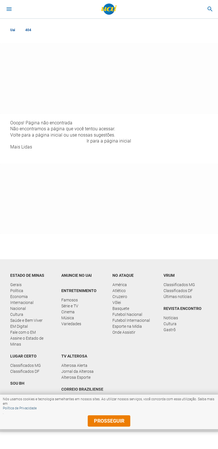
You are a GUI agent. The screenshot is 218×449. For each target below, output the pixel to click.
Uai (12, 30)
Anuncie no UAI (76, 275)
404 (28, 30)
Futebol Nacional (127, 314)
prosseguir (109, 421)
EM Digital (19, 326)
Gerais (16, 284)
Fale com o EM (23, 332)
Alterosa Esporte (76, 377)
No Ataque (123, 275)
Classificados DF (178, 290)
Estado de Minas (27, 275)
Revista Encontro (183, 308)
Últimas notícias (178, 296)
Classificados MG (25, 365)
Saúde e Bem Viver (26, 320)
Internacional (21, 302)
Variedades (71, 324)
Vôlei (116, 302)
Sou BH (17, 383)
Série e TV (69, 306)
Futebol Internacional (131, 320)
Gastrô (170, 329)
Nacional (18, 308)
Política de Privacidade (20, 408)
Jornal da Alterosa (77, 371)
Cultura (16, 314)
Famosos (69, 300)
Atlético (119, 290)
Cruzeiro (119, 296)
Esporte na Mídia (127, 326)
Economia (19, 296)
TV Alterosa (74, 356)
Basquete (120, 308)
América (119, 284)
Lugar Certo (23, 356)
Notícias (171, 318)
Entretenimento (79, 290)
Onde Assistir (123, 332)
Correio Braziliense (82, 389)
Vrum (169, 275)
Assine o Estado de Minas (26, 341)
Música (67, 318)
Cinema (68, 312)
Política (16, 290)
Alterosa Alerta (74, 365)
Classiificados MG (179, 284)
